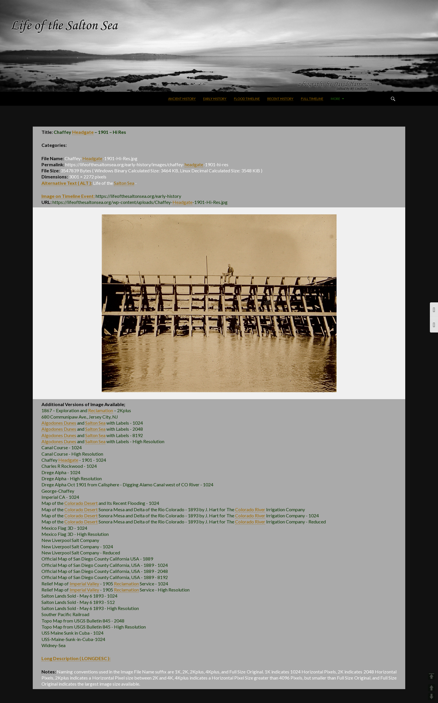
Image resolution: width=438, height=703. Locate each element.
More (335, 99)
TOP (431, 676)
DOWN (431, 696)
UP (431, 687)
